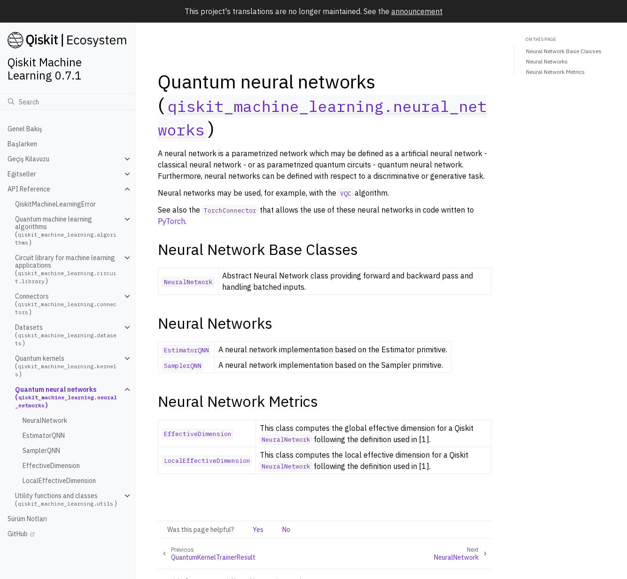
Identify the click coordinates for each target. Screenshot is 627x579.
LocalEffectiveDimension (59, 480)
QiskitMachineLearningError (55, 204)
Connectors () (65, 304)
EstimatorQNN (44, 435)
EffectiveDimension (51, 465)
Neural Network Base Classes (564, 51)
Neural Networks (547, 61)
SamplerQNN (41, 450)
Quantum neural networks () (66, 397)
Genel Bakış (25, 129)
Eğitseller (22, 174)
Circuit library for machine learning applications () (65, 269)
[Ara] (67, 101)
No (286, 529)
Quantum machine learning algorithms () (65, 230)
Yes (258, 529)
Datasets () (65, 335)
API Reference (29, 189)
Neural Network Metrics (555, 71)
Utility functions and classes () (66, 500)
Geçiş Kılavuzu (28, 159)
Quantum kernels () (65, 366)
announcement (416, 11)
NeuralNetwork (45, 420)
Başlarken (22, 144)
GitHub (18, 534)
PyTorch (171, 221)
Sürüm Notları (27, 519)
